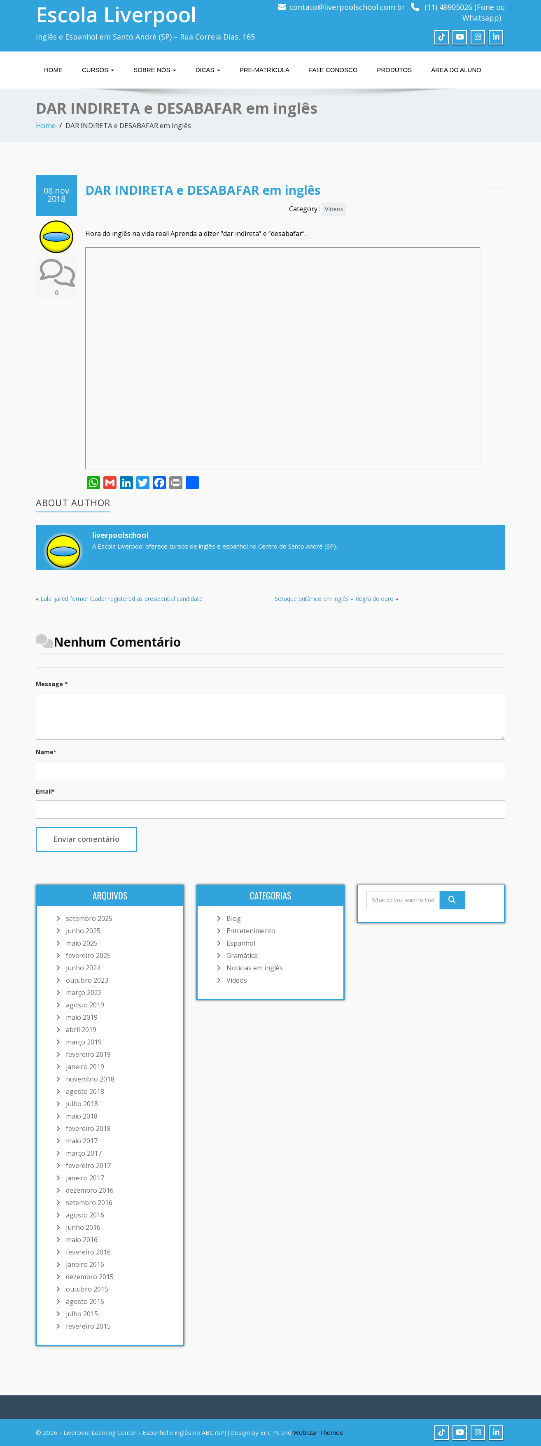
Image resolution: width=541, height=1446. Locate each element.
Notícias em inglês (254, 968)
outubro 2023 (87, 980)
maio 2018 (82, 1116)
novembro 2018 (90, 1079)
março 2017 (84, 1153)
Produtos (394, 69)
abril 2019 (81, 1030)
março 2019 (84, 1042)
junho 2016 (83, 1227)
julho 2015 (82, 1314)
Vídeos (334, 209)
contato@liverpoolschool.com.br (347, 7)
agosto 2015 (85, 1301)
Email (45, 791)
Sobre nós (154, 69)
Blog (233, 918)
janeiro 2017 (85, 1178)
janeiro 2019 (85, 1067)
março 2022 (84, 992)
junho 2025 (83, 931)
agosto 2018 (85, 1091)
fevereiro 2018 (88, 1128)
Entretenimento (250, 931)
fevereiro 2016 (88, 1252)
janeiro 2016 (85, 1264)
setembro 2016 (89, 1202)
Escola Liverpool (116, 14)
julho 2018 (82, 1104)
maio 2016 (82, 1240)
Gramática (242, 955)
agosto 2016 (85, 1215)
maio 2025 (82, 943)
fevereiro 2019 (88, 1054)
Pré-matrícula (264, 69)
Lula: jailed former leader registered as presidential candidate (121, 599)
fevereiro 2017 (88, 1165)
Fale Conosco (333, 69)
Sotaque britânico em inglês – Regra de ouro (334, 599)
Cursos (98, 69)
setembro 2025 (89, 918)
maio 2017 (82, 1141)
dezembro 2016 (90, 1190)
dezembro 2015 (90, 1277)
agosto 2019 (85, 1005)
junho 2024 (83, 968)
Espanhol (240, 943)
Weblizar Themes (318, 1432)
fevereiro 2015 (88, 1326)
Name (46, 752)
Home (53, 69)
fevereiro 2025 (88, 955)
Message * (52, 684)
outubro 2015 (87, 1289)
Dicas (208, 69)
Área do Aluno (456, 69)
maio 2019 (82, 1017)
